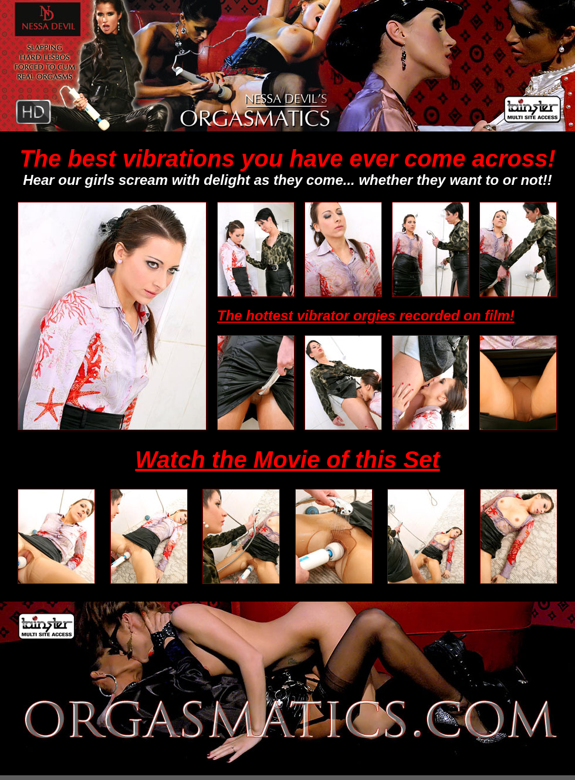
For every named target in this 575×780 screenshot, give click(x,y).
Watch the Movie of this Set (287, 459)
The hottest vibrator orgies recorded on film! (366, 315)
